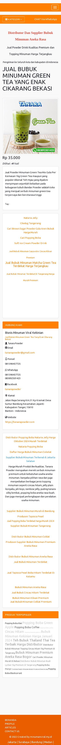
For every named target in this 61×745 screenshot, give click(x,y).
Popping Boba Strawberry (33, 632)
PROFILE (10, 723)
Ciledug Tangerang (30, 223)
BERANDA (10, 720)
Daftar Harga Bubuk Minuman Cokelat (30, 452)
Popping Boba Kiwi (13, 623)
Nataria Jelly (30, 217)
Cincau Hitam (15, 631)
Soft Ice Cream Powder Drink (30, 243)
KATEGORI (13, 19)
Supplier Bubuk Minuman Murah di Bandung (30, 511)
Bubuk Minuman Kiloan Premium (30, 598)
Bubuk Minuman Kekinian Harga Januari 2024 (28, 636)
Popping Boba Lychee (46, 628)
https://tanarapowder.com (19, 422)
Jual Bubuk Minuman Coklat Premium (30, 601)
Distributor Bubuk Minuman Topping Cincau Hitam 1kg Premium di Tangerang (30, 649)
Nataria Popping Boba (30, 446)
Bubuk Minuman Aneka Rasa (30, 587)
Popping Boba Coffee (27, 627)
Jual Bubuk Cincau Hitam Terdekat (30, 592)
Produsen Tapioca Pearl (30, 516)
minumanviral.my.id (41, 736)
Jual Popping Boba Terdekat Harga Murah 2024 (30, 521)
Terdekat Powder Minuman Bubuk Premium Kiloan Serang (30, 669)
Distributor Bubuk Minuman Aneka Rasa (31, 556)
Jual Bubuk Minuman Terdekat (30, 562)
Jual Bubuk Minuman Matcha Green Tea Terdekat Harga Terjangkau (30, 264)
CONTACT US (12, 731)
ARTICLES (10, 727)
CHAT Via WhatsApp (45, 19)
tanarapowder (13, 389)
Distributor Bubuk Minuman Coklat (30, 536)
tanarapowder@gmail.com (20, 352)
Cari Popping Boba (30, 237)
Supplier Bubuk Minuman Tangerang (30, 525)
